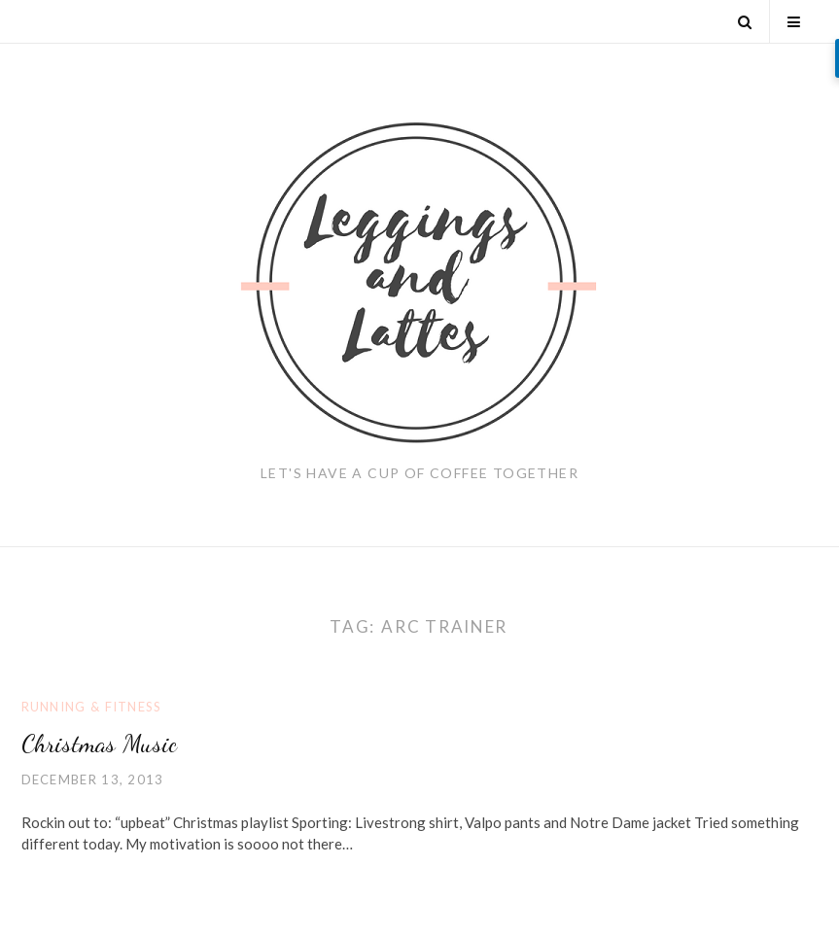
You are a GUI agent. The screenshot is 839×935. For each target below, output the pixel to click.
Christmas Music (99, 743)
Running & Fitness (91, 706)
